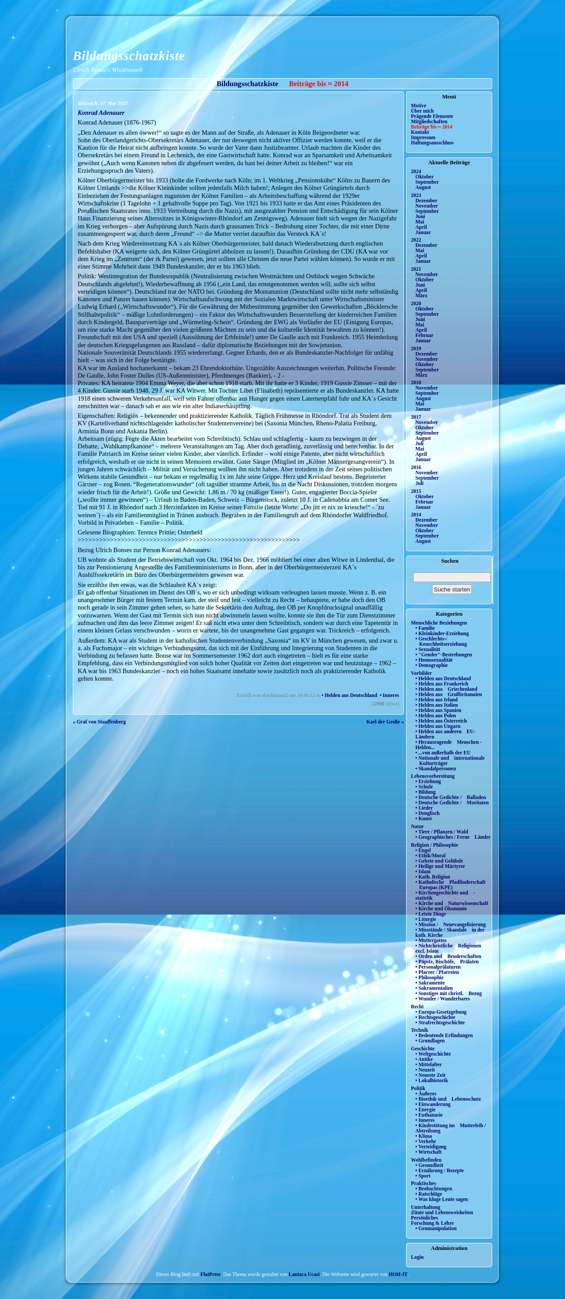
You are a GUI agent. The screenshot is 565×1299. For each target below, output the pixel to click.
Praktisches (423, 1183)
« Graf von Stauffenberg (99, 721)
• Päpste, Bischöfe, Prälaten (446, 961)
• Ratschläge (428, 1194)
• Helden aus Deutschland (349, 695)
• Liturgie (425, 919)
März (421, 295)
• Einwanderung (433, 1104)
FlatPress (210, 1274)
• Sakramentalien (434, 988)
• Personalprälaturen (438, 967)
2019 (416, 348)
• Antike (424, 1059)
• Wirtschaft (428, 1152)
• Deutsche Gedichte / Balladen (450, 797)
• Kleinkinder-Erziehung (442, 633)
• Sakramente (429, 982)
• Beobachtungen (433, 1188)
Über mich (422, 111)
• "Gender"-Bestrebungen (443, 654)
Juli (419, 443)
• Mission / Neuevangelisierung (450, 924)
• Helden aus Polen (435, 715)
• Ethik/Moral (430, 855)
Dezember (426, 200)
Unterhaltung (426, 1207)
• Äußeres (426, 1093)
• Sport (422, 1175)
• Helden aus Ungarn (437, 726)
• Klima (423, 1136)
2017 (416, 417)
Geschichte (423, 1048)
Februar (424, 335)
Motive (418, 105)
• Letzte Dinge (430, 913)
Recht (417, 1006)
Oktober (424, 176)
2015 (416, 491)
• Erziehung (428, 781)
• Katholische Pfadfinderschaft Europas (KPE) (450, 884)
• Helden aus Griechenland (446, 689)
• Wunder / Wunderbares (442, 998)
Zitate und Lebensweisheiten (442, 1212)
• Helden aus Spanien (438, 710)
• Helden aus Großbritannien (448, 694)
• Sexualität (427, 649)
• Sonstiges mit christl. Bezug (448, 993)
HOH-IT (398, 1274)
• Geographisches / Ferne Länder (453, 837)
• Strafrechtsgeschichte (440, 1022)
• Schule (424, 786)
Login (417, 1257)
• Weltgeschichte (433, 1054)
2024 (416, 171)
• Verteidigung (430, 1146)
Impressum (423, 137)
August (423, 187)
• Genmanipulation (435, 1228)
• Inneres (389, 695)
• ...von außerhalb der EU (443, 752)
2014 (416, 514)
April (421, 227)
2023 (416, 195)
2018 (416, 382)
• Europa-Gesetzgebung (441, 1012)
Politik (418, 1088)
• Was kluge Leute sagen (441, 1199)
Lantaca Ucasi (304, 1274)
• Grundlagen (429, 1040)
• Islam (422, 871)
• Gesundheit (429, 1165)
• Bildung (425, 792)
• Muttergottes (431, 940)
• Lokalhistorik (431, 1080)
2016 (416, 467)
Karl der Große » (385, 721)
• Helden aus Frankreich (441, 683)
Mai (419, 221)
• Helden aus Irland (436, 699)
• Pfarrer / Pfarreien (437, 972)
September (427, 182)
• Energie (425, 1109)
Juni (420, 216)
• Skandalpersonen (435, 768)
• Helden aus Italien (436, 705)
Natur (417, 826)
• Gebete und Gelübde (439, 860)
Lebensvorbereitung (433, 776)
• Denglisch (427, 813)
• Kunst (423, 818)
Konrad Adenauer (101, 112)
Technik (419, 1030)
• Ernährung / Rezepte (439, 1170)
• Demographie (431, 665)
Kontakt (420, 132)
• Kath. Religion (432, 876)
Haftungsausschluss (432, 142)
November (426, 205)
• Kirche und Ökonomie (441, 908)
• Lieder (424, 807)
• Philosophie (429, 977)
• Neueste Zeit (430, 1075)
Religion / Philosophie (434, 845)
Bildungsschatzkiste (129, 56)
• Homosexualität (433, 660)
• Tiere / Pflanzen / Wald (441, 831)
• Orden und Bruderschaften (448, 956)
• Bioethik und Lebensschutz (448, 1099)
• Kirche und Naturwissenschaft (451, 903)
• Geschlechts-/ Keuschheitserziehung (441, 641)
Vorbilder (421, 673)
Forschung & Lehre (432, 1223)
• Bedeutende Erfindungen (444, 1035)
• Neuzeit (425, 1069)
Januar (423, 232)
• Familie (425, 628)
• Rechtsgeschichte (435, 1017)
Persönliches (424, 1217)
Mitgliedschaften (429, 121)
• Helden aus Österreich (441, 720)
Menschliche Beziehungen (439, 622)
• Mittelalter (428, 1064)
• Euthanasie (429, 1114)
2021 (416, 269)
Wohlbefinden (426, 1160)
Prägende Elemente (432, 116)
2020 (416, 303)
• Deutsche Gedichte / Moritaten (452, 802)
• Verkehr (425, 1141)
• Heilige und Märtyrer (440, 866)
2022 (416, 239)
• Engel (423, 850)
